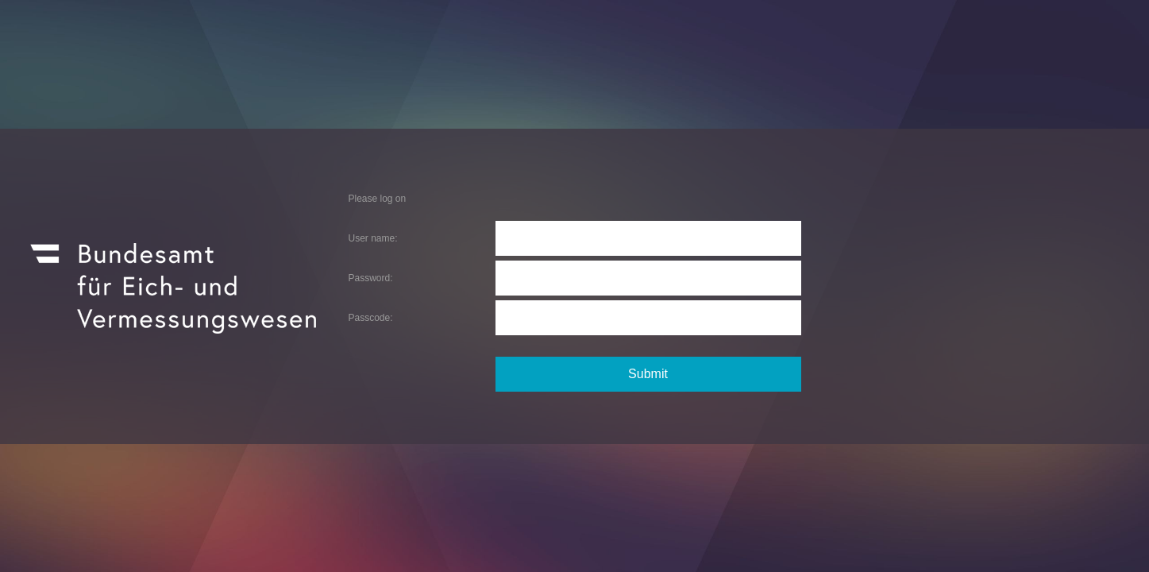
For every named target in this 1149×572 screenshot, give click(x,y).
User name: (373, 238)
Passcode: (371, 317)
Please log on (378, 198)
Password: (371, 278)
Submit (648, 374)
